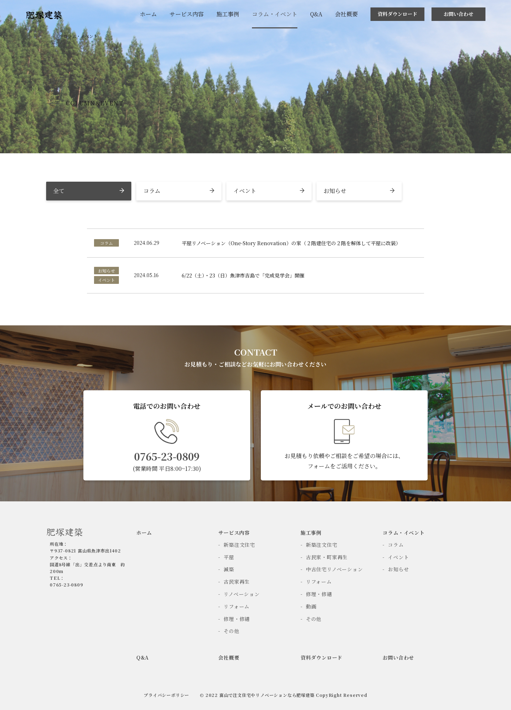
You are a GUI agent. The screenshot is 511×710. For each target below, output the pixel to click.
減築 (229, 569)
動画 (311, 606)
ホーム (148, 14)
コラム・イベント (274, 14)
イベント (398, 557)
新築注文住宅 (239, 544)
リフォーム (236, 606)
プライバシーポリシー (166, 695)
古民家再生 (237, 581)
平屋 (229, 557)
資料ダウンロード (397, 13)
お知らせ (398, 569)
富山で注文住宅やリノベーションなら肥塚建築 (267, 695)
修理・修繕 (237, 618)
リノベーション (242, 594)
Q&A (316, 14)
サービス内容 (187, 14)
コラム (395, 544)
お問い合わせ (458, 13)
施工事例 (227, 14)
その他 (231, 630)
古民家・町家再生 (327, 557)
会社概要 (346, 14)
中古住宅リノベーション (334, 569)
